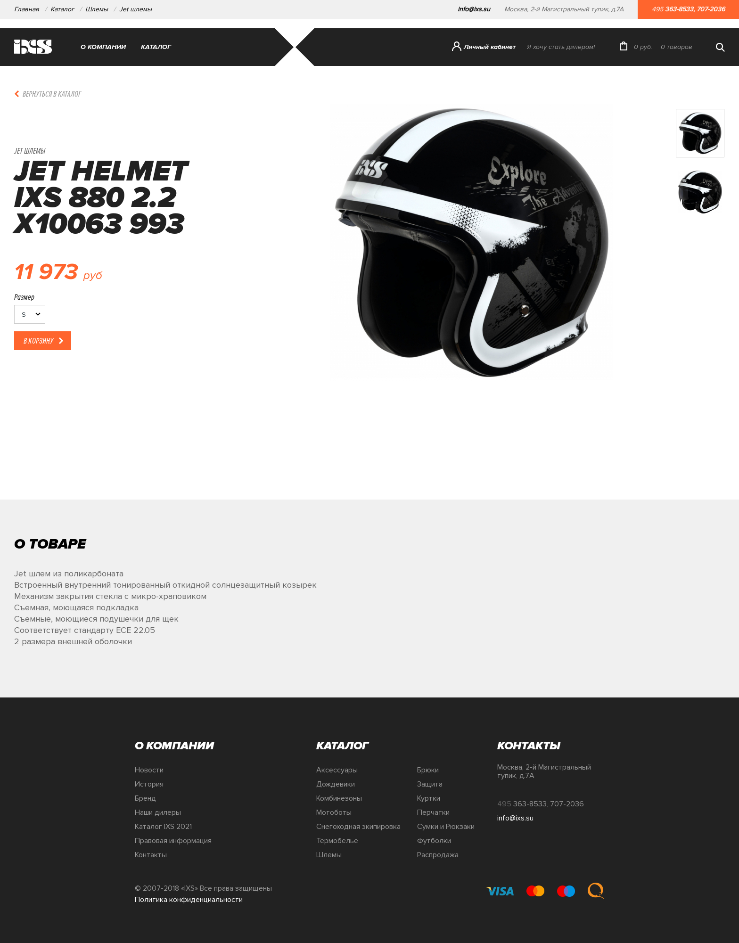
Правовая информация (173, 840)
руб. (643, 47)
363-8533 (679, 9)
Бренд (145, 798)
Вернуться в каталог (52, 94)
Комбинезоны (339, 798)
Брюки (428, 770)
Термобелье (337, 840)
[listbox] (29, 314)
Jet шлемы (135, 9)
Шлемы (96, 9)
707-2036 (711, 9)
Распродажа (438, 855)
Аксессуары (337, 770)
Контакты (151, 855)
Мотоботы (334, 812)
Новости (149, 770)
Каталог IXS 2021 (163, 826)
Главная (26, 9)
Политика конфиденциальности (189, 899)
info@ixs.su (474, 9)
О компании (103, 47)
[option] (471, 302)
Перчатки (433, 812)
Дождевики (335, 784)
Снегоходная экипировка (358, 826)
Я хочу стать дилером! (561, 47)
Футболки (434, 840)
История (149, 784)
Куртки (428, 798)
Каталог (62, 9)
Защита (430, 784)
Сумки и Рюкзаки (446, 826)
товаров (676, 47)
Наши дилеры (158, 812)
